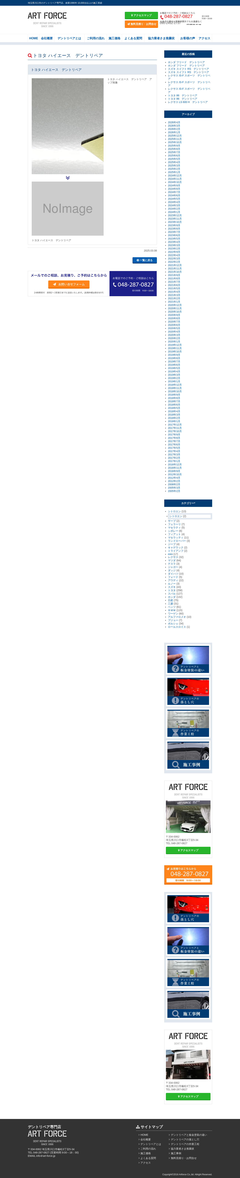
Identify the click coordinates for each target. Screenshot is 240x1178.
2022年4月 (174, 255)
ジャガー (173, 567)
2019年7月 (174, 361)
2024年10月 (175, 182)
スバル (172, 593)
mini (170, 554)
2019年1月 (174, 381)
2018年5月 (174, 408)
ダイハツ (173, 573)
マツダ (172, 560)
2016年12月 (175, 464)
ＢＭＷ (172, 610)
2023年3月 (174, 245)
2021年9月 (174, 275)
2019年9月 (174, 354)
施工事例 (176, 1153)
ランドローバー (177, 540)
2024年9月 (174, 185)
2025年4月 (174, 162)
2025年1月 (174, 172)
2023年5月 (174, 238)
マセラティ (174, 527)
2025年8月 (174, 148)
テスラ (172, 563)
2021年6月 (174, 285)
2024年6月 (174, 195)
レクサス (173, 557)
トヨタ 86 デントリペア (182, 95)
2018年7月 (174, 401)
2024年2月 (174, 208)
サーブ (172, 520)
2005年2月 (174, 491)
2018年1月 (174, 421)
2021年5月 (174, 288)
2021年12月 (175, 265)
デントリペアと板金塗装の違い (189, 1134)
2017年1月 (174, 461)
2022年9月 (174, 251)
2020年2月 (174, 338)
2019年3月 (174, 374)
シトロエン (174, 511)
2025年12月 (175, 135)
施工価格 (114, 38)
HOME (33, 38)
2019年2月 (174, 378)
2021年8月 (174, 278)
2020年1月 (174, 341)
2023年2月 (174, 248)
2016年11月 (175, 467)
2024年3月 (174, 205)
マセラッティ (175, 537)
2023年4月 (174, 241)
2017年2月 (174, 457)
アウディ (173, 580)
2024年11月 (175, 178)
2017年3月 (174, 454)
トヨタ (172, 590)
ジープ (172, 544)
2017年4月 (174, 451)
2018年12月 (175, 384)
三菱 (170, 603)
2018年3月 (174, 414)
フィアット (174, 534)
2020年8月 (174, 318)
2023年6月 (174, 235)
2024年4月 (174, 202)
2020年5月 (174, 328)
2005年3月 (174, 487)
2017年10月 (175, 431)
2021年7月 (174, 281)
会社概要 (47, 38)
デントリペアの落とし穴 (185, 1139)
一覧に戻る (145, 260)
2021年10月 (175, 271)
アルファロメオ (177, 616)
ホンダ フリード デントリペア (186, 62)
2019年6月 (174, 364)
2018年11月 (175, 388)
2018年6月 (174, 404)
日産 (170, 600)
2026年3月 (174, 125)
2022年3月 (174, 258)
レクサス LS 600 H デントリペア (188, 102)
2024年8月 (174, 188)
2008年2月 (174, 484)
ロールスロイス (177, 626)
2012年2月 (174, 481)
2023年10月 (175, 222)
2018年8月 (174, 398)
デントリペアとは (69, 38)
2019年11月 (175, 348)
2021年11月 (175, 268)
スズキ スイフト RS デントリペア (188, 68)
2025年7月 (174, 152)
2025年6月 (174, 155)
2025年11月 (175, 138)
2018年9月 (174, 394)
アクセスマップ (141, 15)
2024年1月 (174, 212)
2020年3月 (174, 334)
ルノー (172, 583)
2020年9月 (174, 315)
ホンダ (172, 596)
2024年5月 (174, 198)
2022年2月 (174, 261)
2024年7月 (174, 192)
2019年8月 (174, 358)
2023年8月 (174, 228)
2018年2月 (174, 417)
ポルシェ (173, 623)
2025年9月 (174, 145)
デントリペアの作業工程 (185, 1144)
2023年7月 (174, 231)
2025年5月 (174, 158)
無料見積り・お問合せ (141, 24)
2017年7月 (174, 441)
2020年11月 (175, 308)
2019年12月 (175, 344)
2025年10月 (175, 142)
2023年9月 (174, 225)
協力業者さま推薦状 (161, 38)
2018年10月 (175, 391)
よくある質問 (133, 38)
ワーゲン (173, 613)
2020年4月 (174, 331)
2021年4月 (174, 291)
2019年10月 (175, 351)
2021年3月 (174, 295)
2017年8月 (174, 437)
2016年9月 (174, 471)
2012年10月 (175, 474)
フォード (173, 577)
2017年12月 (175, 424)
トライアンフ (175, 550)
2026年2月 (174, 129)
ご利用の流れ (96, 38)
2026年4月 (174, 122)
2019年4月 (174, 371)
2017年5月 (174, 447)
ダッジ (172, 570)
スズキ (172, 586)
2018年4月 (174, 411)
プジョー (173, 620)
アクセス (204, 38)
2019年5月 (174, 368)
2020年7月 (174, 321)
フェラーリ (174, 524)
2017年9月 (174, 434)
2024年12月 (175, 175)
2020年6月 (174, 324)
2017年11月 (175, 427)
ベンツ (172, 606)
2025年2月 (174, 168)
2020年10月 (175, 311)
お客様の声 (187, 38)
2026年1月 (174, 132)
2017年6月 (174, 444)
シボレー (173, 530)
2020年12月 (175, 305)
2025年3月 (174, 165)
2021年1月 (174, 301)
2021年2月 (174, 298)
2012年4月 (174, 477)
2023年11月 (175, 218)
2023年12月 (175, 215)
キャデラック (175, 547)
